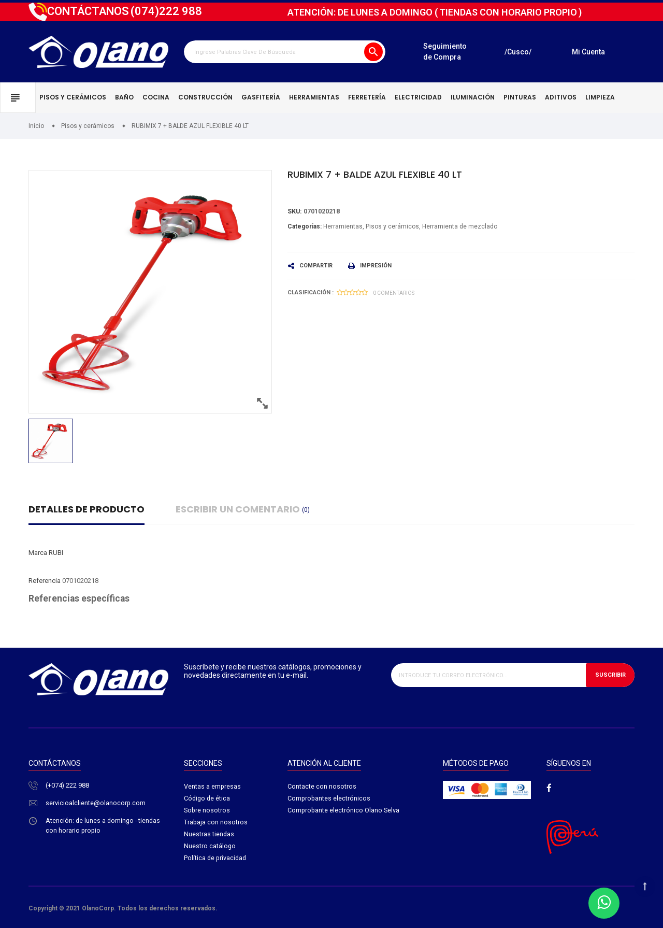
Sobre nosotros (207, 811)
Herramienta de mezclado (459, 226)
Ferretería (367, 97)
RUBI (56, 552)
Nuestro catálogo (210, 848)
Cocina (155, 97)
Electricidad (418, 97)
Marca (37, 552)
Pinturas (519, 97)
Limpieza (600, 97)
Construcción (205, 97)
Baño (124, 97)
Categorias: (304, 226)
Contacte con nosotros (321, 787)
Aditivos (560, 97)
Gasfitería (260, 97)
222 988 (166, 11)
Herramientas (314, 97)
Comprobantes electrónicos (329, 799)
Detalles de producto (86, 509)
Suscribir (610, 675)
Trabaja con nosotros (216, 823)
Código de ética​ (208, 799)
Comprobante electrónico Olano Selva (344, 811)
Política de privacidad (216, 860)
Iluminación (473, 97)
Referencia (44, 580)
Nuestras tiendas (209, 835)
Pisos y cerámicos (72, 97)
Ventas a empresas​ (212, 787)
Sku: (294, 212)
